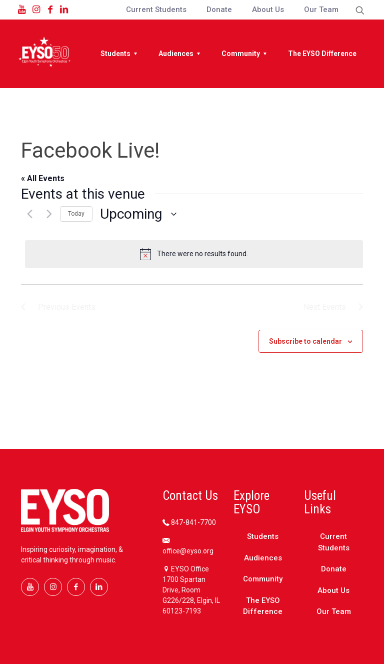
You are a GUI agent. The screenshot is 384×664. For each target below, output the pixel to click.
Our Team (333, 611)
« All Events (42, 178)
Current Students (334, 542)
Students (262, 536)
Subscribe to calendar (305, 341)
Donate (333, 568)
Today (76, 213)
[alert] (194, 254)
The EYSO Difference (262, 606)
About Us (334, 590)
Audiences (263, 557)
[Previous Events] (27, 214)
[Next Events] (46, 214)
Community (262, 578)
